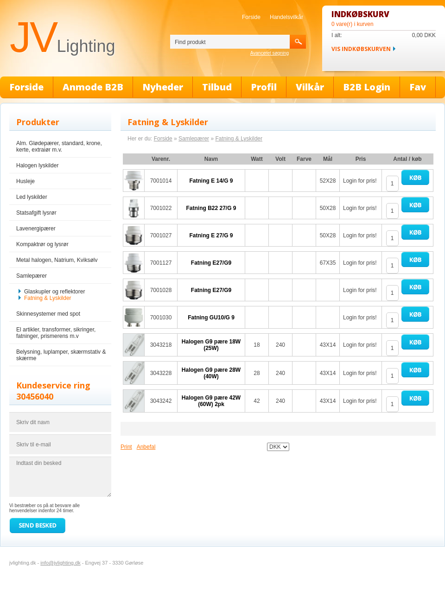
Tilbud (217, 87)
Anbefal (146, 447)
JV (62, 37)
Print (126, 447)
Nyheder (162, 87)
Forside (251, 17)
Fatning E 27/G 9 (211, 235)
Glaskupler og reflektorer (54, 291)
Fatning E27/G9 (211, 263)
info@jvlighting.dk (60, 563)
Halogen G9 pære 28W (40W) (211, 373)
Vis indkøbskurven (361, 49)
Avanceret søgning (269, 53)
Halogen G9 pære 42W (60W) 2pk (211, 400)
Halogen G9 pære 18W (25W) (211, 344)
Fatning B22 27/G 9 (211, 208)
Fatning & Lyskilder (47, 298)
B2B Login (366, 87)
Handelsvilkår (286, 17)
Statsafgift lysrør (36, 213)
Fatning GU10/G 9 (211, 317)
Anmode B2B (93, 87)
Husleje (25, 181)
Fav (417, 87)
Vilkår (310, 87)
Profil (264, 87)
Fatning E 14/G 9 (211, 181)
